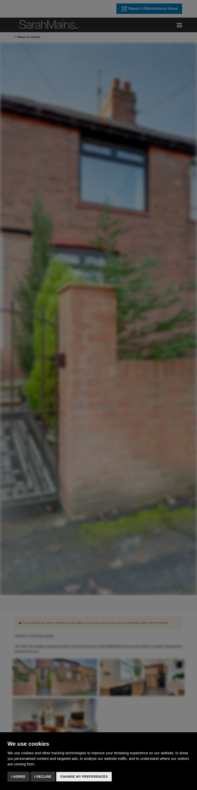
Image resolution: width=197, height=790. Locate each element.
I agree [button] (18, 776)
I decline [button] (43, 776)
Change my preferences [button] (84, 776)
